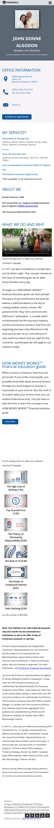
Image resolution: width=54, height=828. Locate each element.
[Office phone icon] (5, 93)
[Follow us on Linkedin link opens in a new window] (37, 816)
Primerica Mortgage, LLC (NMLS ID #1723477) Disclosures (26, 805)
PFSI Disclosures (41, 812)
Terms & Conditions (40, 809)
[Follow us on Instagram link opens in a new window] (47, 816)
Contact (8, 812)
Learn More (10, 422)
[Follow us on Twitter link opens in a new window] (27, 816)
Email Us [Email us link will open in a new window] (16, 104)
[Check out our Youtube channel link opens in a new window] (42, 816)
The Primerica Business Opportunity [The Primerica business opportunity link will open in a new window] (20, 174)
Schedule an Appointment (17, 117)
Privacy (7, 804)
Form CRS (28, 812)
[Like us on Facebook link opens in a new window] (32, 816)
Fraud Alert (17, 812)
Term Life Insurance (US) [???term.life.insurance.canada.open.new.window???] (14, 154)
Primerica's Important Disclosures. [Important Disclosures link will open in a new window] (35, 668)
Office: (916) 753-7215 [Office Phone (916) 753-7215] (22, 89)
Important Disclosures (22, 804)
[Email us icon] (5, 106)
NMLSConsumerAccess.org (17, 809)
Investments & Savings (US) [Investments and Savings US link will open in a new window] (15, 138)
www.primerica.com (31, 818)
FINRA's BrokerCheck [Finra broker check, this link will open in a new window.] (28, 206)
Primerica (10, 3)
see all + (6, 149)
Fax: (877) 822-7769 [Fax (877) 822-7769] (21, 93)
